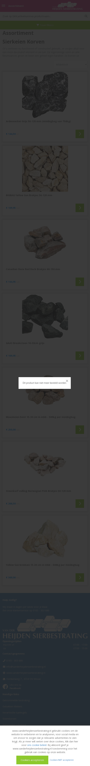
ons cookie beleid (36, 745)
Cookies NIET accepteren (62, 759)
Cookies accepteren (32, 760)
